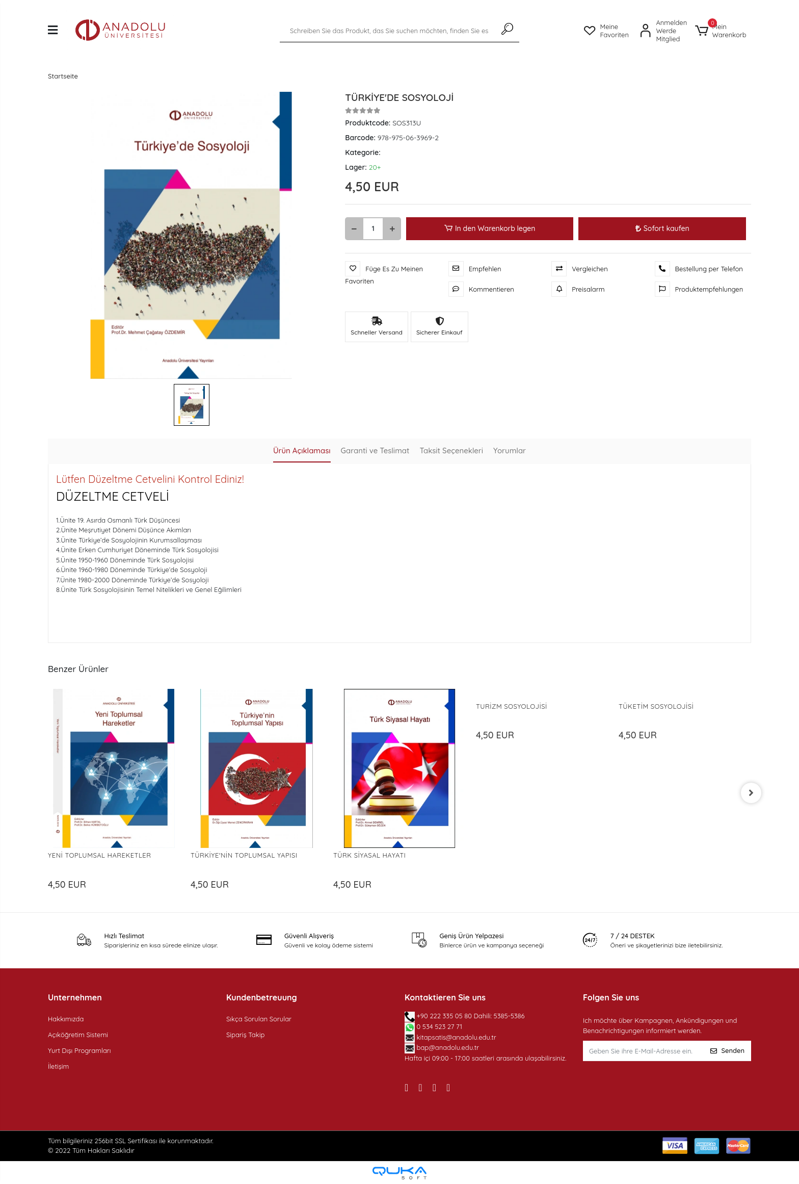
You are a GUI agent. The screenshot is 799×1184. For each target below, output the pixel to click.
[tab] (301, 451)
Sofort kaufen (662, 228)
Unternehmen (75, 997)
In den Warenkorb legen (490, 228)
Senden (727, 1050)
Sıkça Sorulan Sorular (258, 1019)
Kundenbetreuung (261, 997)
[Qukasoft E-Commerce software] (399, 1173)
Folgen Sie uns (611, 997)
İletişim (58, 1066)
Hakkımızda (66, 1019)
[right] (751, 793)
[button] (723, 30)
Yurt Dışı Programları (79, 1050)
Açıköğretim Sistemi (78, 1035)
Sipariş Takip (245, 1035)
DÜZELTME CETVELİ (112, 496)
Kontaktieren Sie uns (445, 997)
